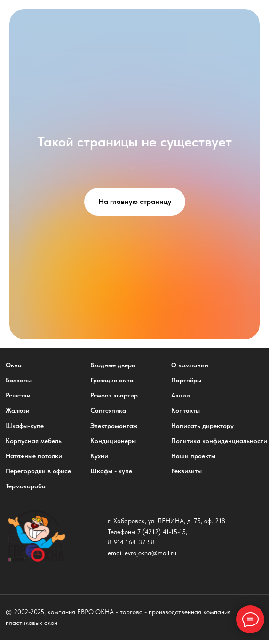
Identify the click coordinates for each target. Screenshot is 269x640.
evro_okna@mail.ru (150, 553)
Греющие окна (112, 380)
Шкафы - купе (111, 471)
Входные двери (112, 365)
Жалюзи (18, 410)
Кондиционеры (113, 441)
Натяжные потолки (34, 456)
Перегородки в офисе (38, 471)
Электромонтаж (113, 425)
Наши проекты (193, 456)
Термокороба (26, 486)
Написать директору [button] (202, 425)
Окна (14, 365)
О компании (189, 365)
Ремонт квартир (114, 395)
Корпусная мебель (34, 441)
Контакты (185, 410)
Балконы (19, 380)
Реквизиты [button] (186, 471)
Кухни (99, 456)
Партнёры (186, 380)
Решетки (18, 395)
